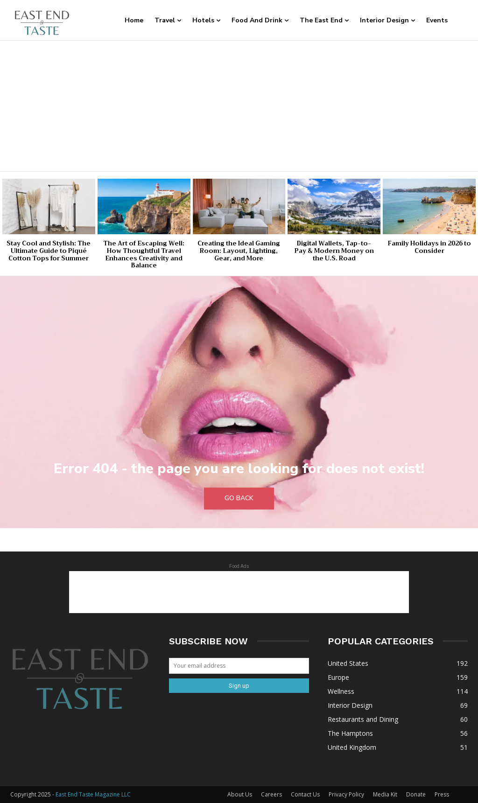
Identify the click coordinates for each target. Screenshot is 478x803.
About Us (239, 794)
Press (442, 794)
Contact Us (305, 794)
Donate (416, 794)
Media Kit (385, 794)
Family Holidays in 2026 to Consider (429, 247)
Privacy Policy (346, 794)
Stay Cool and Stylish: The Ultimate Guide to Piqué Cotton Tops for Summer (49, 250)
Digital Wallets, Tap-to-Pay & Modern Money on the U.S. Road (334, 250)
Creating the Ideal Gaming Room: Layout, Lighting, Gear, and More (238, 250)
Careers (271, 794)
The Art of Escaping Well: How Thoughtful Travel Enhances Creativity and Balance (143, 254)
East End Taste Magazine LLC (93, 794)
